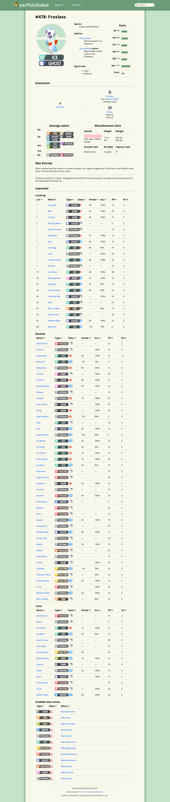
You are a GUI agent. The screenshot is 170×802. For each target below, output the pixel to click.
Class (81, 199)
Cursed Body (85, 48)
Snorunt (60, 107)
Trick (39, 586)
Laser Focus (42, 640)
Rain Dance (41, 501)
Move (51, 199)
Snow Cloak (85, 38)
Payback (40, 483)
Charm (39, 374)
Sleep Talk (41, 538)
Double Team (54, 229)
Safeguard (41, 526)
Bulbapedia (98, 792)
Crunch (51, 217)
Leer (50, 253)
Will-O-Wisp (53, 308)
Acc (102, 199)
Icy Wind (52, 284)
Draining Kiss (54, 278)
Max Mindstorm (69, 754)
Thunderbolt (42, 580)
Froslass (110, 96)
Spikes (39, 550)
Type (69, 199)
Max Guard (66, 736)
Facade (39, 398)
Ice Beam (40, 440)
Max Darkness (68, 711)
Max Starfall (67, 772)
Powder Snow (54, 259)
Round (39, 520)
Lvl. (38, 199)
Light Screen (42, 477)
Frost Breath (54, 290)
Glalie (110, 112)
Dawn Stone (113, 99)
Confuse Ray (54, 296)
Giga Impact (42, 416)
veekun (88, 792)
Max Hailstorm (68, 742)
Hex (50, 241)
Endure (39, 392)
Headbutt (53, 235)
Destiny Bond (54, 223)
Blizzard (52, 326)
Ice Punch (41, 453)
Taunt (39, 562)
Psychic (40, 495)
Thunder (40, 568)
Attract (40, 349)
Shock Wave (42, 652)
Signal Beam (42, 658)
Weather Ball (42, 593)
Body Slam (41, 367)
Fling (38, 410)
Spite (39, 676)
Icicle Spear (42, 459)
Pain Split (41, 646)
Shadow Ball (54, 320)
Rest (38, 513)
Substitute (41, 556)
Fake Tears (41, 404)
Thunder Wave (43, 574)
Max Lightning (68, 748)
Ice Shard (52, 272)
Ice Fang (52, 247)
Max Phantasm (68, 760)
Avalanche (41, 355)
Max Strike (66, 778)
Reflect (39, 507)
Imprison (40, 471)
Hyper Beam (42, 434)
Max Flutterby (68, 723)
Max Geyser (67, 730)
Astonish (52, 205)
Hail (50, 302)
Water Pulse (42, 694)
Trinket (82, 792)
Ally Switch (41, 343)
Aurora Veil (53, 314)
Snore (39, 544)
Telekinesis (42, 682)
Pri (124, 199)
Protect (51, 266)
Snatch (39, 664)
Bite (50, 211)
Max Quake (66, 766)
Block (39, 621)
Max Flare (66, 717)
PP (113, 199)
